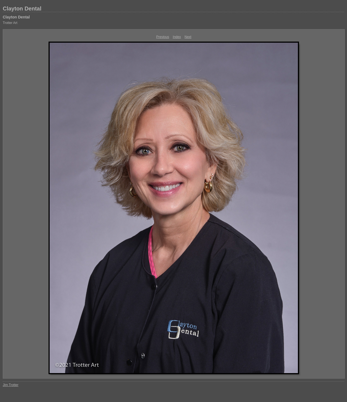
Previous (162, 37)
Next (188, 37)
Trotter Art (10, 23)
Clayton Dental (22, 9)
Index (177, 37)
